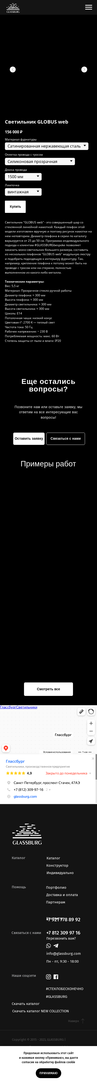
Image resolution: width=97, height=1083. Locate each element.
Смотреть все (48, 689)
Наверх (73, 1021)
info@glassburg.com (63, 953)
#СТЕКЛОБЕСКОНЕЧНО (64, 989)
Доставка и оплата (62, 895)
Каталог (53, 858)
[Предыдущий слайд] (13, 69)
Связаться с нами (65, 438)
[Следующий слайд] (84, 69)
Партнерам (55, 902)
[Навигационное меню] (88, 7)
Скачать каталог (25, 1004)
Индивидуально (60, 873)
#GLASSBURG (56, 996)
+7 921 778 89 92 (63, 919)
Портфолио (56, 887)
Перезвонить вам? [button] (61, 938)
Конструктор (57, 865)
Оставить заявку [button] (29, 438)
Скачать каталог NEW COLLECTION (40, 1011)
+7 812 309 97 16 (63, 933)
